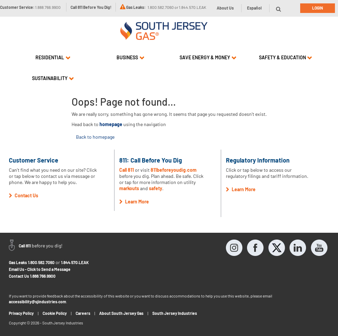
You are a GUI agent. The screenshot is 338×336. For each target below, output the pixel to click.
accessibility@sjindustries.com (37, 301)
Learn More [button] (134, 201)
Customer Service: (30, 7)
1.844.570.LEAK (75, 262)
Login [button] (317, 7)
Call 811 (126, 170)
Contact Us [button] (23, 195)
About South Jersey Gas (121, 313)
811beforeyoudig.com (174, 170)
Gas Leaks (18, 262)
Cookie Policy (55, 313)
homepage (110, 124)
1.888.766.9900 (43, 276)
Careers (83, 313)
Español (254, 7)
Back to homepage (95, 137)
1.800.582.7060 (41, 262)
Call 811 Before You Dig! (91, 7)
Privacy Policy (21, 313)
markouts (129, 188)
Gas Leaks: (135, 7)
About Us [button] (225, 7)
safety (155, 188)
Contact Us (19, 276)
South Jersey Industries (174, 313)
